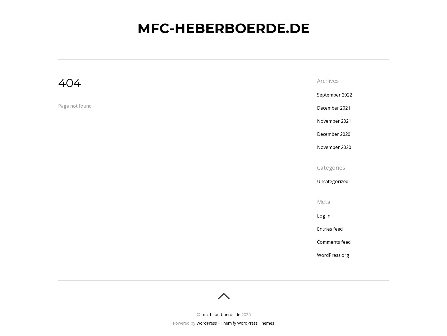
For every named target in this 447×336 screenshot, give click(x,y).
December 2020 (333, 134)
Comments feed (334, 242)
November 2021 (334, 121)
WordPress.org (333, 255)
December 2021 (333, 108)
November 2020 (334, 147)
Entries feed (330, 229)
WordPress (206, 323)
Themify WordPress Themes (247, 323)
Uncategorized (332, 181)
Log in (323, 216)
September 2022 (334, 95)
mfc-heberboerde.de (221, 314)
